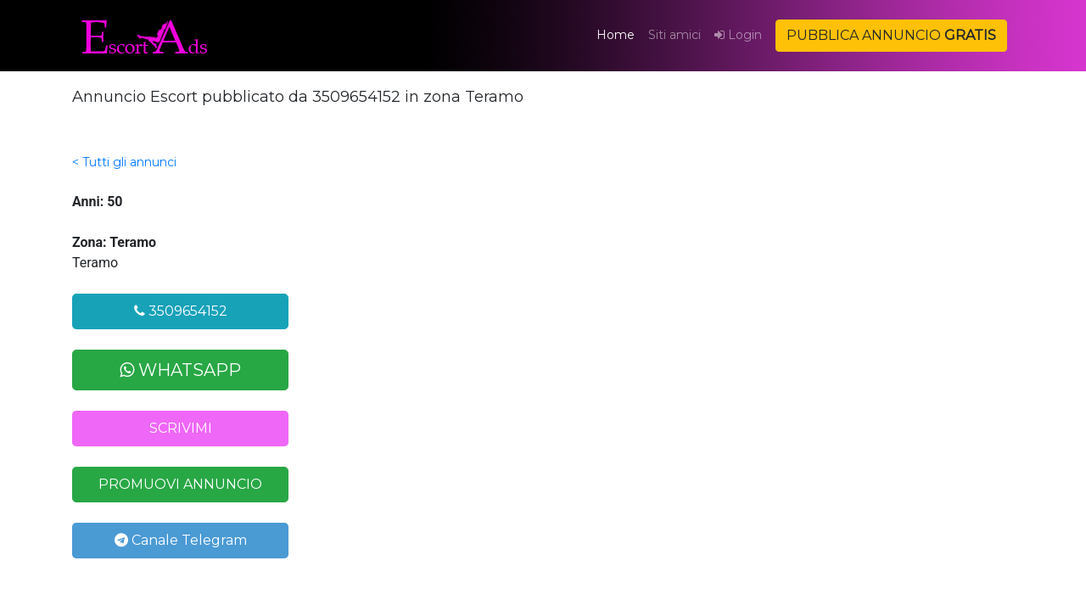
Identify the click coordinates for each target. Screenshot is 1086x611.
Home (618, 33)
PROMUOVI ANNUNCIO (180, 484)
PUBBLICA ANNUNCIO (891, 35)
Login (738, 34)
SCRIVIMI (180, 428)
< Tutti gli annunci (124, 162)
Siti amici (674, 34)
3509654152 (180, 311)
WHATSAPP (180, 370)
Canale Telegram (181, 540)
